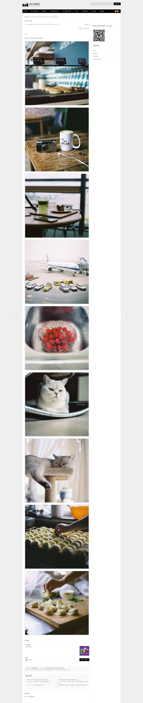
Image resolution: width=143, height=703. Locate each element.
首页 (25, 11)
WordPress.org (97, 59)
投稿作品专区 (54, 11)
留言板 (94, 11)
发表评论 (86, 24)
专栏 (76, 11)
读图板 (102, 11)
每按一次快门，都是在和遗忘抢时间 (36, 679)
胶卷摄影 (48, 670)
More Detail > (84, 659)
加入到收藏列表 (85, 28)
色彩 (68, 670)
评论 (95, 56)
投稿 (37, 670)
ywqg (36, 24)
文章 (95, 53)
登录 (27, 696)
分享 (34, 670)
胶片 (53, 670)
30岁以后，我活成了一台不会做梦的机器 (38, 681)
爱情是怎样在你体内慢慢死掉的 (67, 679)
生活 (41, 670)
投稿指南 (85, 11)
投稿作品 (48, 17)
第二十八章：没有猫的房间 (34, 685)
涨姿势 (44, 11)
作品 (30, 670)
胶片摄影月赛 (67, 11)
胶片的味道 (34, 11)
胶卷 (44, 670)
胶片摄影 (58, 670)
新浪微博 (30, 659)
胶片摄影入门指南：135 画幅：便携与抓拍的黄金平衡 (73, 685)
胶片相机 (63, 670)
